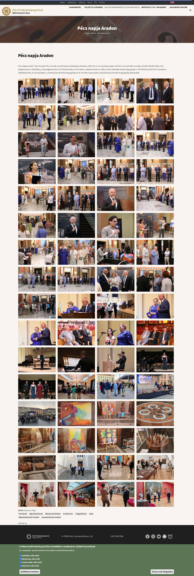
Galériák (93, 35)
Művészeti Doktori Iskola (124, 11)
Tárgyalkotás (81, 515)
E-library (102, 2)
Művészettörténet (52, 515)
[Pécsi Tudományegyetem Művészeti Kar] (23, 14)
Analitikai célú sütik (30, 555)
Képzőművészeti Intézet (29, 519)
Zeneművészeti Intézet (51, 519)
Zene (91, 515)
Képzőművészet (36, 515)
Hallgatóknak (99, 11)
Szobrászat (68, 515)
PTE (95, 2)
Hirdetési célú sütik (30, 566)
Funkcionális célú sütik (32, 562)
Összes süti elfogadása (162, 572)
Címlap (86, 35)
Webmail (82, 2)
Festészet (23, 515)
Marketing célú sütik (31, 559)
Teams (89, 2)
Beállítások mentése (30, 572)
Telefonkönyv (72, 2)
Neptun (62, 2)
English (171, 2)
